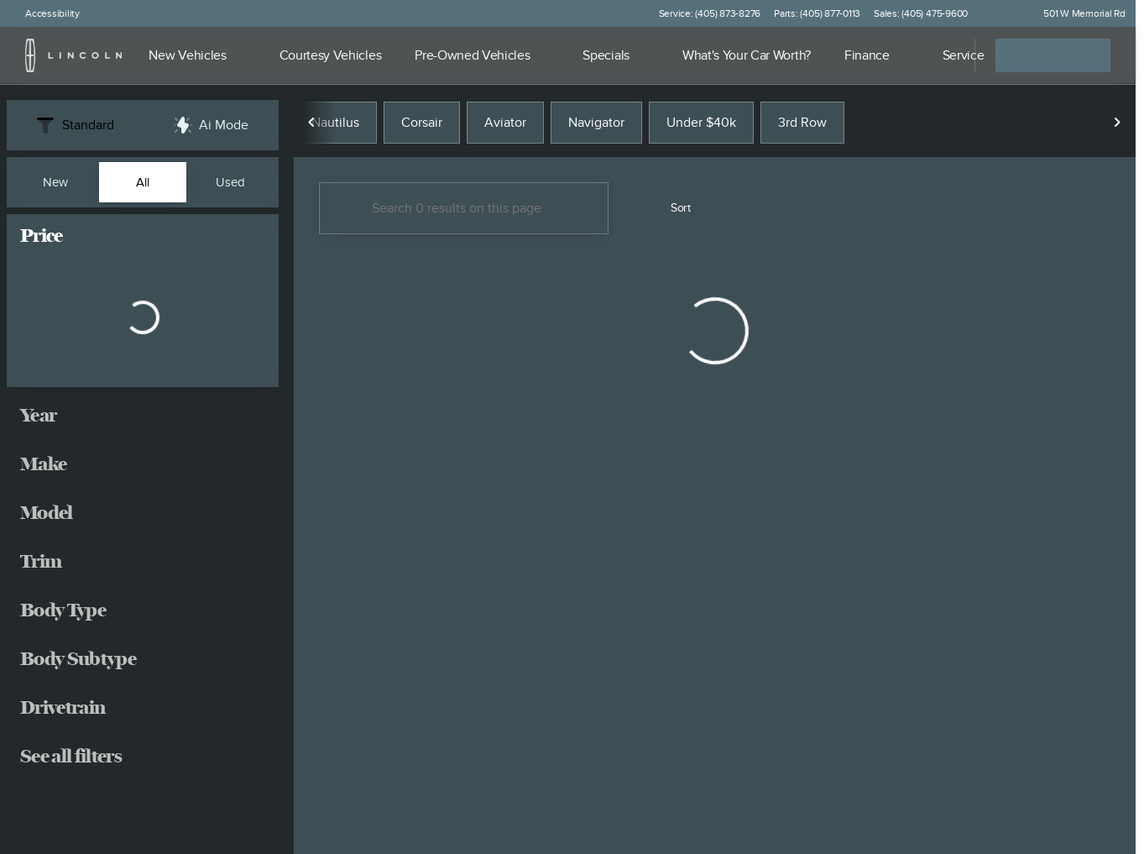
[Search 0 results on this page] (464, 211)
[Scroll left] (312, 125)
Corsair (421, 125)
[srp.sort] (671, 210)
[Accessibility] (45, 13)
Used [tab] (230, 182)
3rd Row (802, 125)
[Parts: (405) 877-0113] (817, 13)
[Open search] (940, 55)
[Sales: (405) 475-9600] (920, 13)
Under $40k (701, 125)
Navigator (596, 125)
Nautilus (335, 125)
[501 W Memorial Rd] (1077, 13)
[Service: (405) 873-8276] (710, 13)
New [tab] (55, 182)
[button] (1004, 13)
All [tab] (142, 182)
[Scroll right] (1117, 125)
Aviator (505, 125)
